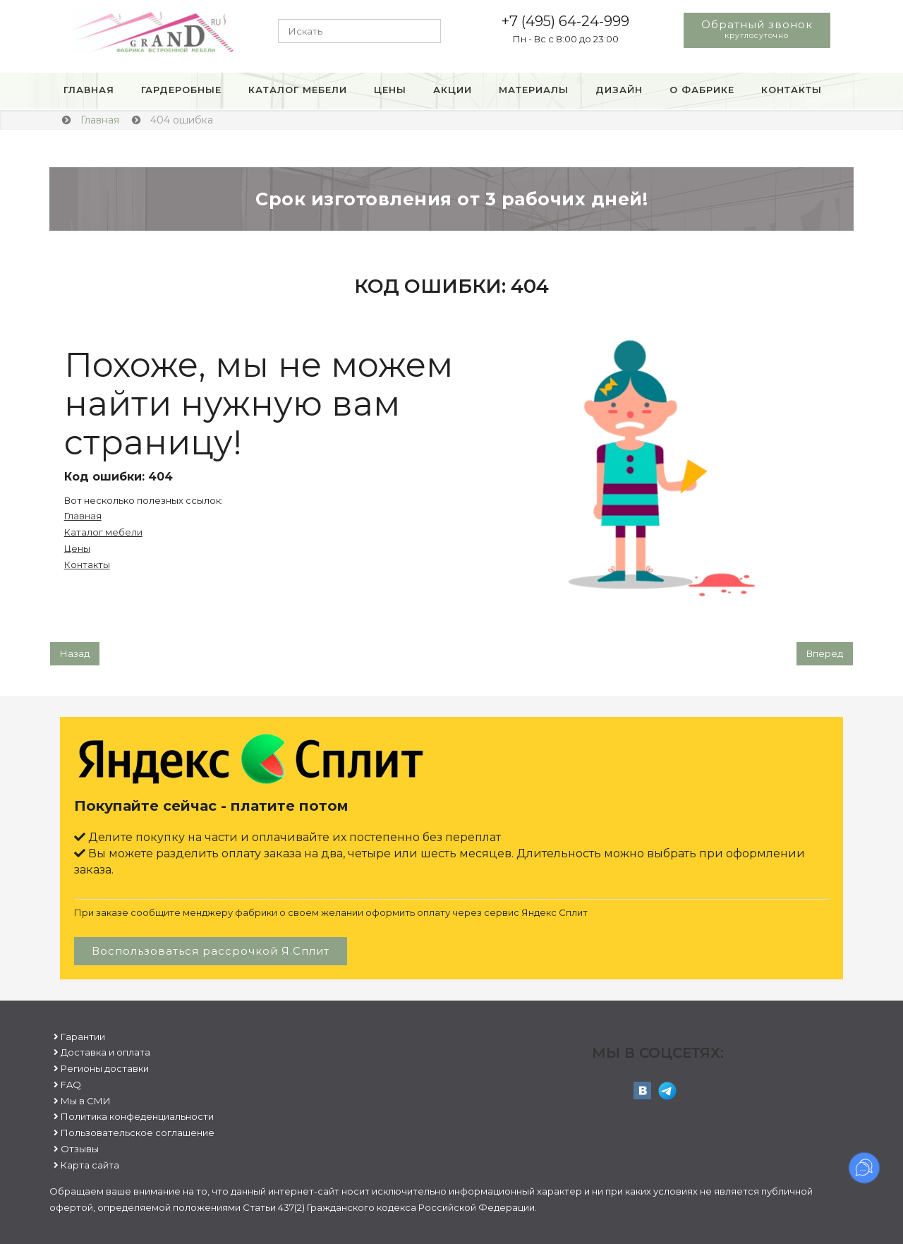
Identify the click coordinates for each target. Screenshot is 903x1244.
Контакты (791, 89)
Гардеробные (181, 89)
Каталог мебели (297, 89)
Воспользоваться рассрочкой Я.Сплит (210, 951)
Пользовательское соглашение (137, 1132)
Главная (88, 89)
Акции (452, 89)
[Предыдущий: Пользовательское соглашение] (74, 653)
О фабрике (701, 89)
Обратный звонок (757, 29)
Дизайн (619, 89)
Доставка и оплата (105, 1052)
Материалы (534, 89)
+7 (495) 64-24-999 (565, 21)
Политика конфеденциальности (137, 1116)
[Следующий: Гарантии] (825, 653)
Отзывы (80, 1148)
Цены (390, 89)
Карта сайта (90, 1165)
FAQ (71, 1084)
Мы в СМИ (86, 1100)
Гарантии (83, 1036)
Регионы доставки (105, 1068)
